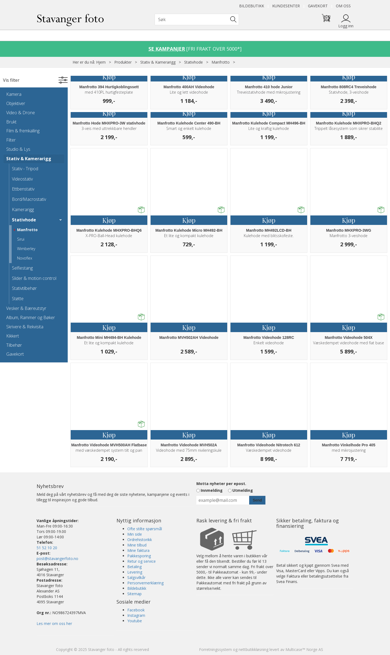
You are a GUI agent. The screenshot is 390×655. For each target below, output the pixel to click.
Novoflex (24, 258)
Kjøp (109, 76)
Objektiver (15, 103)
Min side (134, 534)
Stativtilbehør (24, 288)
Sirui (20, 239)
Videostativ (22, 179)
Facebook (136, 610)
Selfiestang (22, 268)
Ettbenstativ (23, 189)
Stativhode (193, 62)
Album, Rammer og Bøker (30, 317)
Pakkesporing (139, 555)
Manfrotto (221, 62)
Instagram (136, 615)
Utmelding (242, 490)
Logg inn (345, 25)
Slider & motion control (34, 278)
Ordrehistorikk (139, 539)
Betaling (134, 566)
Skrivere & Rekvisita (24, 327)
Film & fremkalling (23, 131)
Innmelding (212, 490)
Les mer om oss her (54, 623)
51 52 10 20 (47, 547)
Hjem (101, 62)
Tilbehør (14, 345)
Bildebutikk (251, 5)
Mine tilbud (137, 545)
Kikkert (12, 336)
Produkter (123, 62)
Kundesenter (286, 5)
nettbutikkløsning (253, 649)
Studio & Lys (18, 149)
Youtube (134, 620)
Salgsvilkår (136, 577)
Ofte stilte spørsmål (144, 528)
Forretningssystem (215, 649)
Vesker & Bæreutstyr (26, 308)
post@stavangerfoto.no (57, 558)
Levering (134, 572)
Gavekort (318, 5)
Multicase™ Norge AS (304, 649)
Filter (11, 140)
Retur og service (141, 561)
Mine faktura (138, 550)
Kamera (13, 94)
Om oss (343, 5)
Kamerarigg (23, 209)
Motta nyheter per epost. (221, 483)
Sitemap (134, 593)
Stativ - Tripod (25, 169)
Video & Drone (20, 113)
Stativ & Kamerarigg (158, 62)
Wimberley (26, 248)
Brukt (11, 122)
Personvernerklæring (145, 582)
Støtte (18, 299)
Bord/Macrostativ (29, 199)
